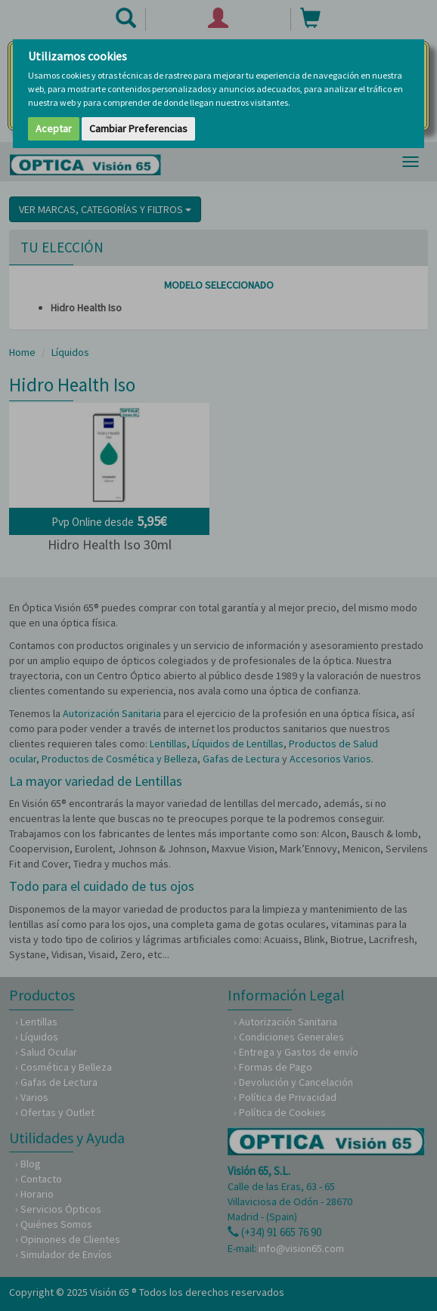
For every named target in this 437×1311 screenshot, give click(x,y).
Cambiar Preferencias (138, 128)
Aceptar (54, 128)
